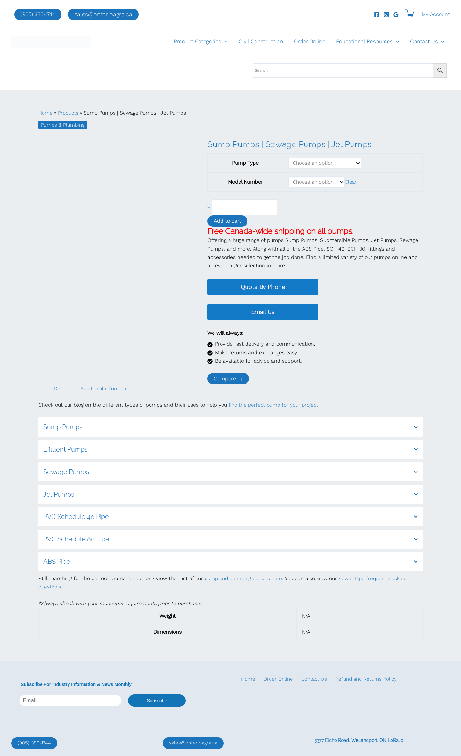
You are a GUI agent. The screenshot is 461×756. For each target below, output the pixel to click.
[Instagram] (386, 15)
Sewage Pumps (230, 473)
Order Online (309, 41)
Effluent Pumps (230, 451)
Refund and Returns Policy (358, 679)
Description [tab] (67, 390)
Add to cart (227, 223)
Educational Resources (367, 41)
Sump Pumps (230, 428)
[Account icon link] (436, 14)
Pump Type (245, 163)
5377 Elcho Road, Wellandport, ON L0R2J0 (358, 740)
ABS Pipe (230, 563)
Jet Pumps (230, 496)
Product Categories (201, 41)
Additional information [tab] (108, 390)
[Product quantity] (246, 208)
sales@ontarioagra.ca (194, 743)
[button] (103, 14)
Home (246, 679)
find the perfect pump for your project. (275, 406)
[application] (224, 41)
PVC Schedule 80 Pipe (230, 541)
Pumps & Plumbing (63, 125)
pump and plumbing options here (245, 580)
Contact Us (427, 41)
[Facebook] (377, 15)
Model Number (245, 182)
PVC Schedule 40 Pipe (230, 518)
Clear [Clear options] (352, 183)
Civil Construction (261, 41)
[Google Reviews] (396, 15)
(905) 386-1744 (38, 14)
